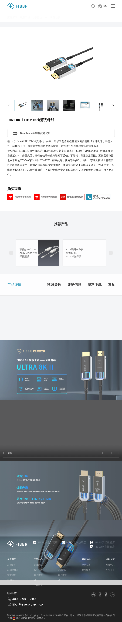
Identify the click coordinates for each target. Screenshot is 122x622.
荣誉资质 (11, 575)
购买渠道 (86, 570)
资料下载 (95, 300)
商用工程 (25, 17)
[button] (8, 105)
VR (46, 17)
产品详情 (14, 300)
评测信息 (74, 300)
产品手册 (110, 570)
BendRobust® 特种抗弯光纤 (31, 133)
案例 (60, 559)
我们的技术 (12, 570)
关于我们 (11, 559)
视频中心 (110, 565)
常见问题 (86, 565)
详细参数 (54, 300)
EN (102, 6)
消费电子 (55, 17)
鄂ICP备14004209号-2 (17, 615)
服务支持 (86, 559)
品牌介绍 (11, 565)
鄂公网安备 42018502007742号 (29, 618)
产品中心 (38, 559)
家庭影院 (12, 17)
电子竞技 (37, 17)
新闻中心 (11, 580)
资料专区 (110, 559)
